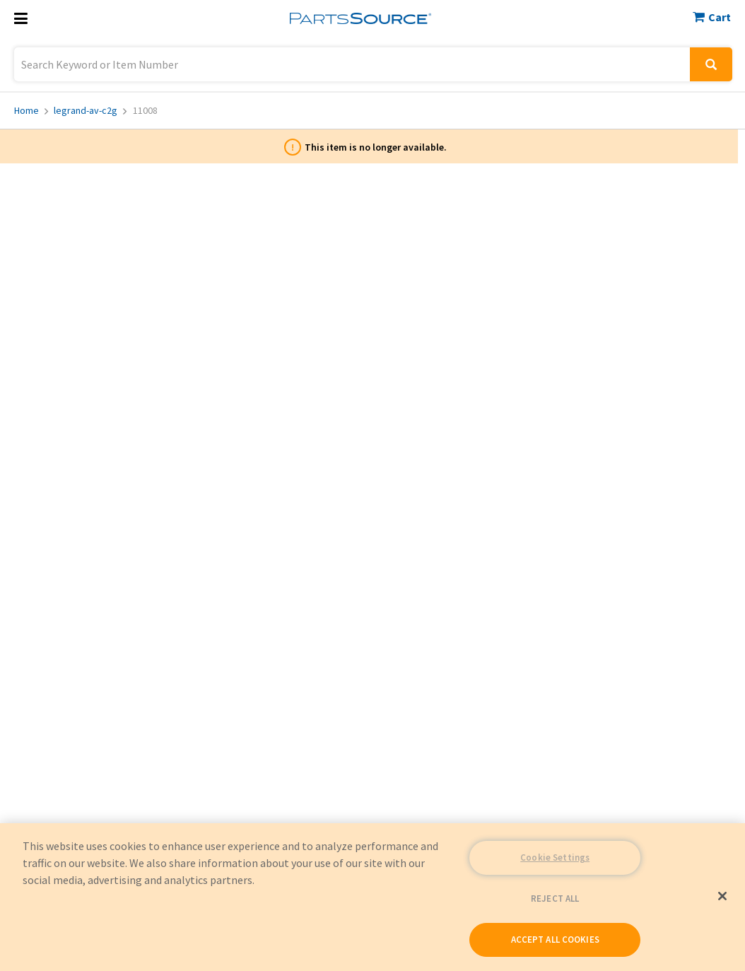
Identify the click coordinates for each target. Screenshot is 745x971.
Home (31, 110)
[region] (372, 897)
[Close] (722, 896)
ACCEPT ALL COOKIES (555, 940)
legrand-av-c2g (90, 110)
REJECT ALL (555, 898)
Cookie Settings (554, 857)
